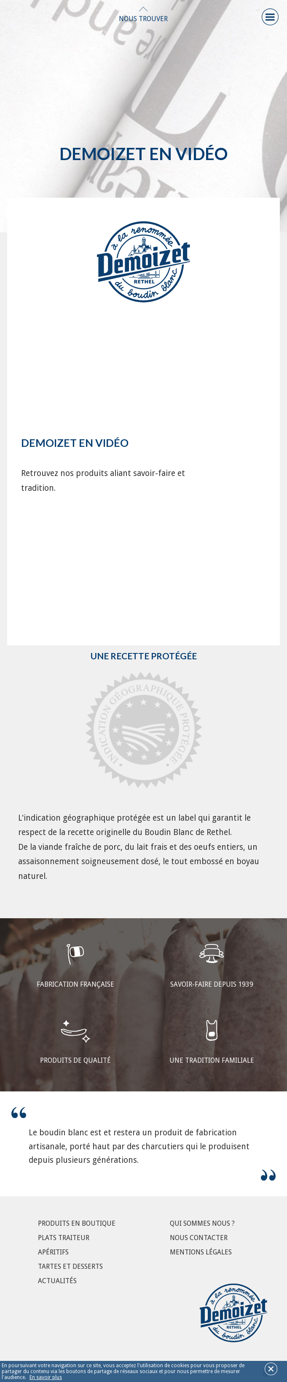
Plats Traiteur (63, 1238)
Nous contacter (199, 1238)
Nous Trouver (143, 19)
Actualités (57, 1281)
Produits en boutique (76, 1223)
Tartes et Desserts (70, 1266)
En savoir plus (46, 1377)
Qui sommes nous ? (202, 1223)
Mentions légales (201, 1252)
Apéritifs (53, 1252)
